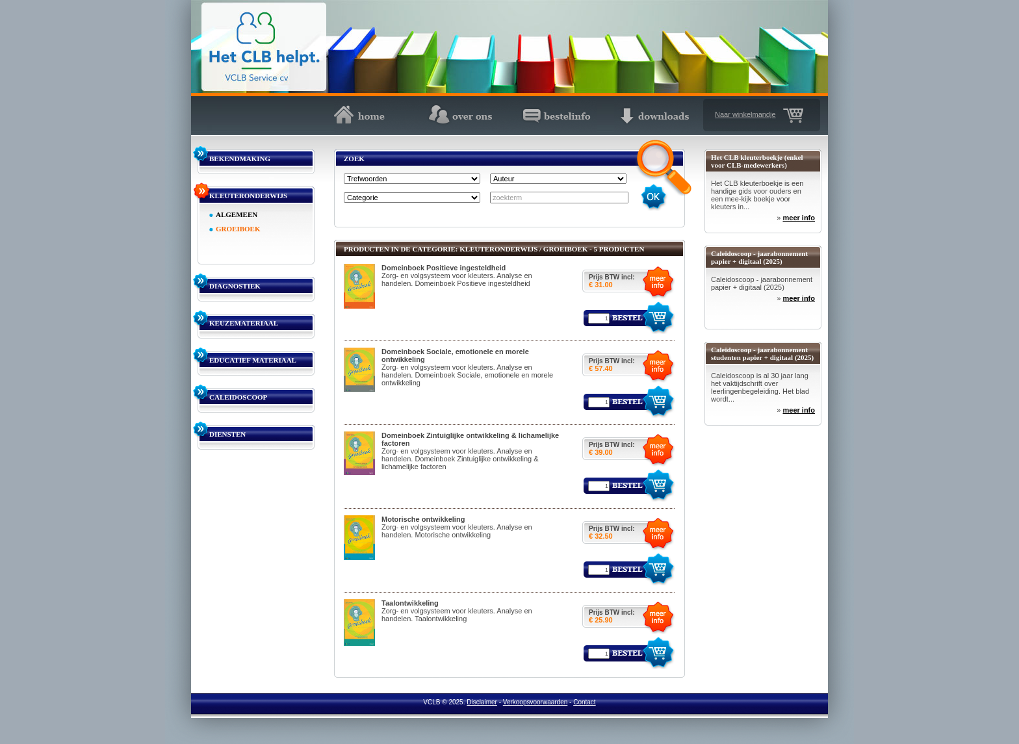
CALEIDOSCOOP (238, 397)
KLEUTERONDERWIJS (248, 195)
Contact (584, 702)
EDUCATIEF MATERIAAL (252, 360)
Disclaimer (482, 702)
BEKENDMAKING (239, 158)
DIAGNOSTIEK (235, 286)
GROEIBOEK (238, 229)
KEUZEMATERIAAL (243, 323)
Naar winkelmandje (745, 114)
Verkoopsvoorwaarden (535, 702)
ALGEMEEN (236, 214)
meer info (798, 218)
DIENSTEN (227, 434)
